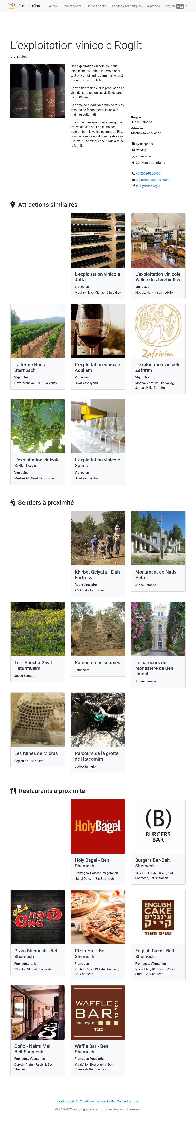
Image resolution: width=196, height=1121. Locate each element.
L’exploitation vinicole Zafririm (157, 367)
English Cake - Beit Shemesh (154, 953)
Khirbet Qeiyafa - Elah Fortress (97, 574)
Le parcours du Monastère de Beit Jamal (154, 668)
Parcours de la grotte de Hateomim (96, 756)
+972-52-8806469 (148, 173)
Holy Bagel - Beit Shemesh (92, 863)
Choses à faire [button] (96, 6)
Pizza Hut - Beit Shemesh (91, 953)
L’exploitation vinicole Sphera (97, 462)
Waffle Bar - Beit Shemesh (91, 1049)
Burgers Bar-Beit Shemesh (152, 863)
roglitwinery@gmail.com (152, 180)
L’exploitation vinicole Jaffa (97, 277)
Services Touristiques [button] (127, 6)
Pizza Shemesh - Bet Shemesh (36, 953)
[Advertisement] (98, 27)
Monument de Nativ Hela (155, 574)
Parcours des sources (97, 662)
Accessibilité (105, 1101)
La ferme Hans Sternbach (29, 367)
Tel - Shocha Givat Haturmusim (33, 665)
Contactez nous (128, 1101)
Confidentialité (67, 1101)
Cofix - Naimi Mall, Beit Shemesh (33, 1049)
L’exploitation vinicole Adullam (97, 367)
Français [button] (174, 6)
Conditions (87, 1101)
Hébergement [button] (71, 6)
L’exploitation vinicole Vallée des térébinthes (158, 277)
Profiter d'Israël (31, 6)
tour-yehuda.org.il (148, 186)
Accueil (54, 6)
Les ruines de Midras (36, 753)
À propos (153, 6)
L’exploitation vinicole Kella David (37, 462)
